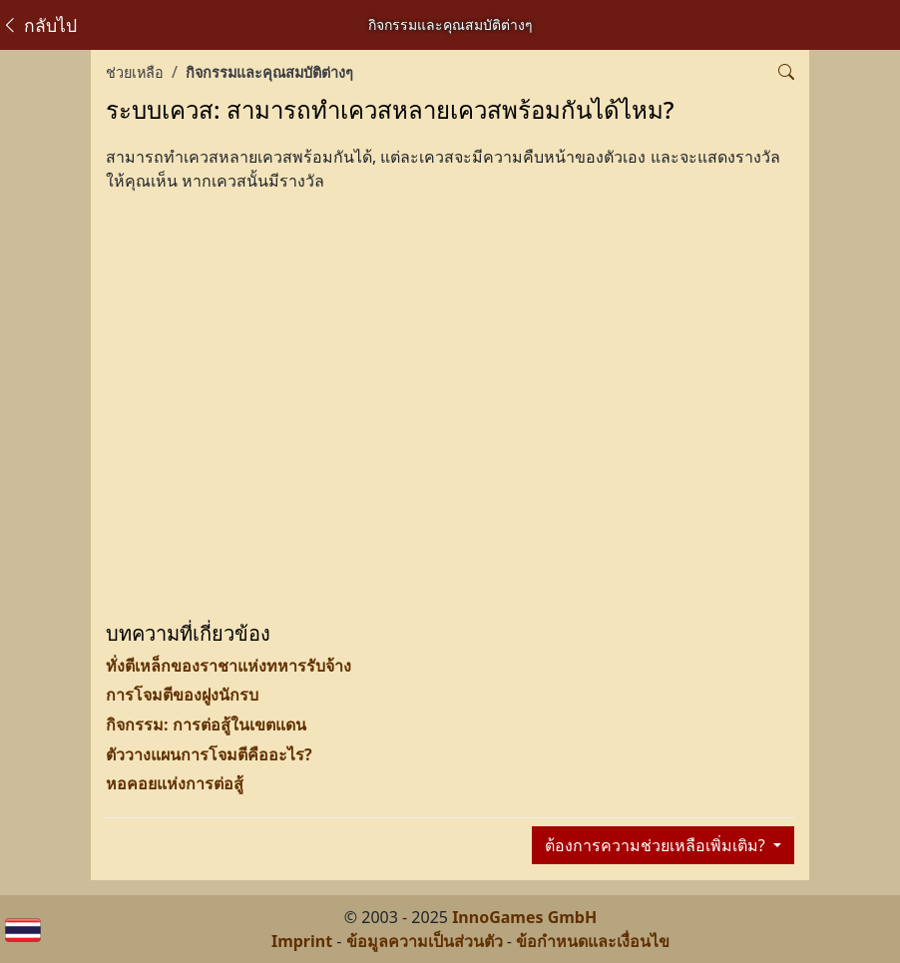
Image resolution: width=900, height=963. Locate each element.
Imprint (301, 941)
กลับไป (39, 25)
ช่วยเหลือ (135, 72)
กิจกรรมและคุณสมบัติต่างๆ (269, 72)
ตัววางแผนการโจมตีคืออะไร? (209, 754)
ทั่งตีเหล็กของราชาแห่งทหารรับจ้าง (228, 666)
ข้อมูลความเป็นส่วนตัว (424, 941)
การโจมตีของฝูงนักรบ (182, 695)
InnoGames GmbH (524, 917)
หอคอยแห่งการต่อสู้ (174, 783)
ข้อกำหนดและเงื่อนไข (593, 941)
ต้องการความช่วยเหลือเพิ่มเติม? (657, 845)
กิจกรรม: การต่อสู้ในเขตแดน (206, 724)
